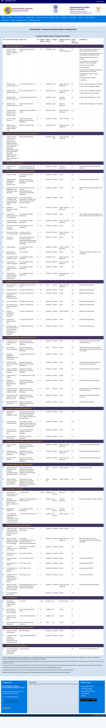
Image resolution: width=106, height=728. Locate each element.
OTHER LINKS (64, 17)
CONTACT (80, 17)
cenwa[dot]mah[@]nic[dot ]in (10, 702)
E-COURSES (9, 17)
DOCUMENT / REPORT (22, 20)
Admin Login (6, 708)
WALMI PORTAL (5, 20)
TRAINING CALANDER (89, 17)
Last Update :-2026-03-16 (99, 715)
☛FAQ (83, 696)
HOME (3, 17)
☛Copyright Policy (87, 686)
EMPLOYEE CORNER (54, 17)
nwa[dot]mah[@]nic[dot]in (11, 700)
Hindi (98, 1)
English (102, 1)
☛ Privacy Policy (86, 689)
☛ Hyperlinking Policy (88, 691)
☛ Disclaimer (85, 693)
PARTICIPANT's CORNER (42, 17)
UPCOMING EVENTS (29, 17)
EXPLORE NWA (72, 17)
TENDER (13, 20)
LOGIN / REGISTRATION (34, 20)
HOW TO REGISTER (18, 17)
